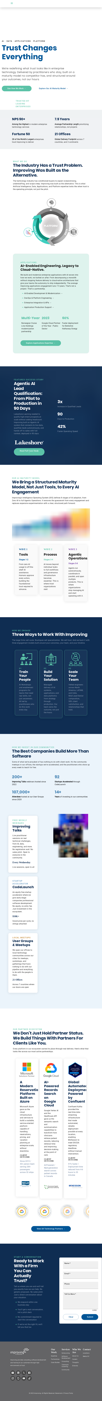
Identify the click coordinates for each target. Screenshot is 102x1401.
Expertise (54, 1356)
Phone (67, 1284)
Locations (86, 1353)
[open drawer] (11, 3)
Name (67, 1263)
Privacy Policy (68, 1393)
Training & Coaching (65, 1365)
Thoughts (75, 1362)
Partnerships (55, 1359)
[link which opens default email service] (12, 1372)
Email (67, 1273)
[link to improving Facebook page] (29, 1372)
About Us (75, 1356)
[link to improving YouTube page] (24, 1378)
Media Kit (86, 1356)
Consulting (65, 1361)
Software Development (66, 1357)
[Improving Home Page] (19, 1351)
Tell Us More (70, 1294)
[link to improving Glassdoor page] (18, 1378)
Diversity (75, 1366)
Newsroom (58, 1393)
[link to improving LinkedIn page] (18, 1372)
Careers (74, 1359)
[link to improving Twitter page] (24, 1372)
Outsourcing (66, 1353)
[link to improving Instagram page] (12, 1378)
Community (66, 1370)
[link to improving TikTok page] (29, 1378)
